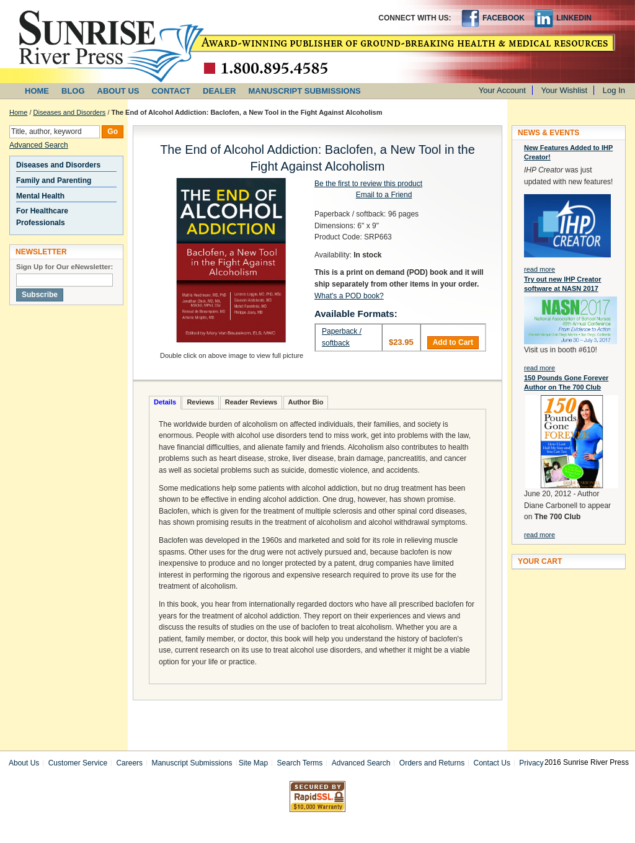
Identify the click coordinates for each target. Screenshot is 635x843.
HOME (37, 91)
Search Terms (300, 763)
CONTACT (170, 91)
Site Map (253, 763)
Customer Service (77, 763)
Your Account (502, 90)
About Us (24, 763)
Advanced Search (38, 145)
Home (18, 112)
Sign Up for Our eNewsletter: (64, 266)
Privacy (531, 763)
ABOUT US (118, 91)
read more (539, 269)
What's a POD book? (349, 296)
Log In (614, 90)
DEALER (219, 91)
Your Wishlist (564, 90)
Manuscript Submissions (191, 763)
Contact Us (492, 763)
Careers (129, 763)
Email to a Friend (384, 194)
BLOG (73, 91)
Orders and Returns (431, 763)
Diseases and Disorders (69, 112)
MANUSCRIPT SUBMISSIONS (305, 91)
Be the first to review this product (368, 183)
